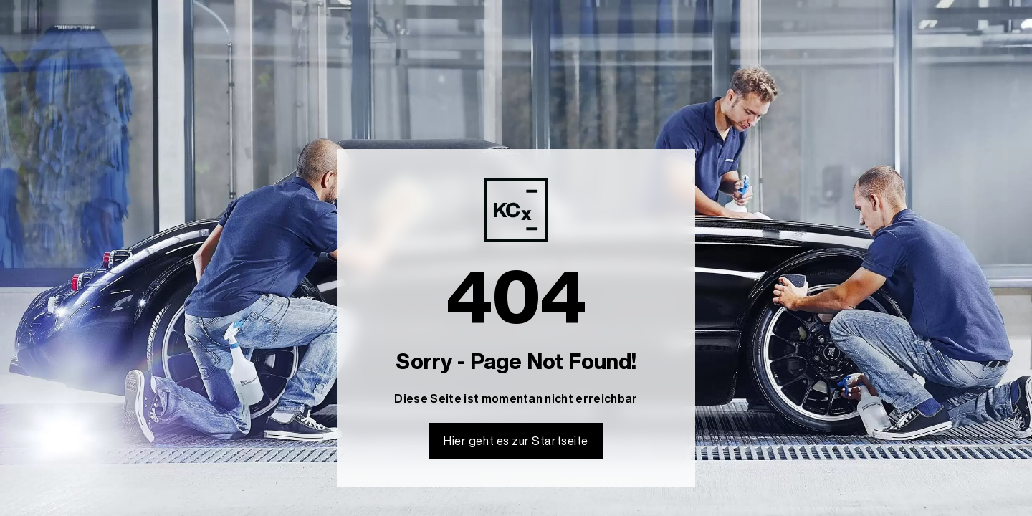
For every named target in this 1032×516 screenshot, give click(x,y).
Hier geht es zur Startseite (516, 440)
